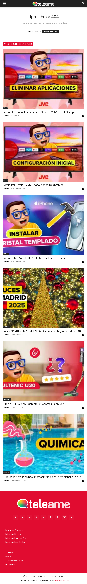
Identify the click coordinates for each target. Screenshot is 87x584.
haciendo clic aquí (62, 581)
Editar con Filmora (13, 534)
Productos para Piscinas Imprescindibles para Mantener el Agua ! (42, 477)
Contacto (52, 576)
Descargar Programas (14, 530)
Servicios (62, 576)
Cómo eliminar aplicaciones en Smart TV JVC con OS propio (39, 112)
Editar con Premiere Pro (15, 538)
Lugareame (10, 564)
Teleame (6, 116)
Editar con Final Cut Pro (15, 542)
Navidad (6, 327)
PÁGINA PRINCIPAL (50, 31)
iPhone (5, 253)
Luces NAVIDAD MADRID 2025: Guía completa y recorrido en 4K (42, 331)
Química (6, 472)
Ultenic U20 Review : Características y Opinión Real (34, 404)
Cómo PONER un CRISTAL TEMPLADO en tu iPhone (34, 258)
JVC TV (5, 108)
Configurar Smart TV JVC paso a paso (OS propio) (33, 185)
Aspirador (6, 399)
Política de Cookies (29, 576)
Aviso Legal (42, 576)
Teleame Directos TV (14, 560)
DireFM (8, 556)
